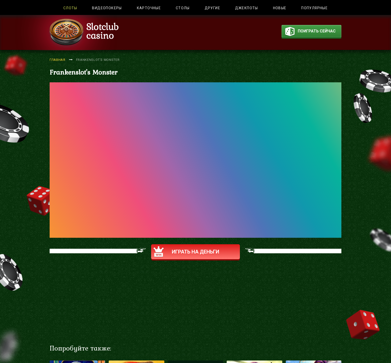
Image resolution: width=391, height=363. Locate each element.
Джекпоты (246, 8)
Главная (57, 60)
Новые (280, 8)
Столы (183, 8)
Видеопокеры (107, 8)
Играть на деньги (186, 251)
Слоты (70, 8)
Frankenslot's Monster (98, 60)
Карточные (149, 8)
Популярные (314, 8)
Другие (212, 8)
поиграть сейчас (310, 32)
